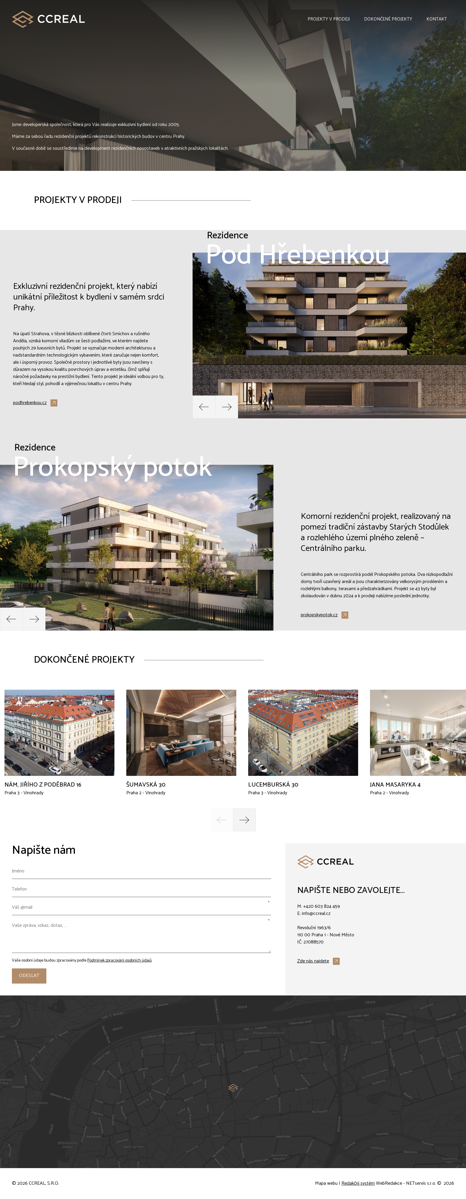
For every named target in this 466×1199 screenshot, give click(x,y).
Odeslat (29, 976)
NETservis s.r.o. (421, 1183)
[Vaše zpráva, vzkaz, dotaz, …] (141, 935)
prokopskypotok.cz (319, 615)
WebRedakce (389, 1183)
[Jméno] (141, 871)
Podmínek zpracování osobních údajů (119, 960)
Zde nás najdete (313, 961)
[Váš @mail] (141, 907)
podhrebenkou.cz (30, 403)
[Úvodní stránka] (48, 19)
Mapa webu (326, 1183)
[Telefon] (141, 889)
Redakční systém (358, 1183)
